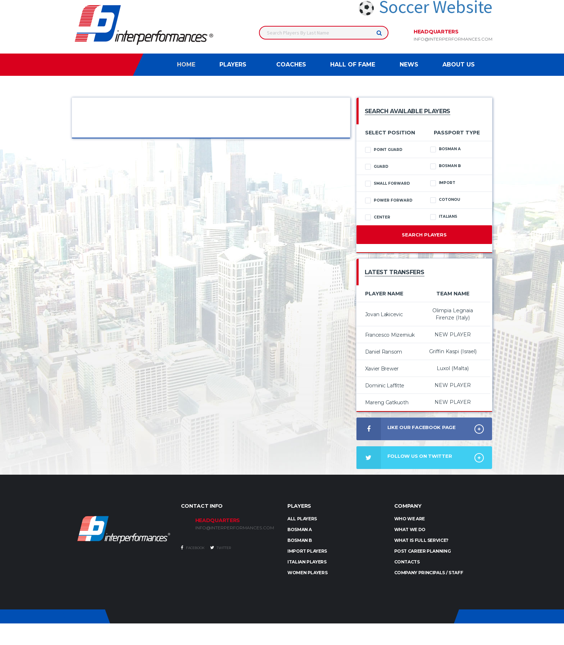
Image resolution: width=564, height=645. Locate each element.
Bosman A (445, 149)
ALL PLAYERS (302, 518)
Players (232, 64)
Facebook (193, 547)
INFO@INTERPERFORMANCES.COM (234, 527)
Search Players (424, 235)
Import (442, 182)
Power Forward (389, 200)
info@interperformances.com (453, 39)
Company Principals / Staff (428, 572)
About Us (458, 64)
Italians (443, 216)
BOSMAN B (299, 540)
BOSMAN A (299, 529)
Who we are (409, 518)
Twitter (220, 547)
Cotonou (445, 199)
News (409, 64)
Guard (376, 166)
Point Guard (383, 149)
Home (186, 64)
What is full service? (421, 540)
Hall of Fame (352, 64)
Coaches (291, 64)
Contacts (407, 562)
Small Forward (387, 183)
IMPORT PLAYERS (307, 551)
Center (377, 217)
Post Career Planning (422, 551)
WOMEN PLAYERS (307, 572)
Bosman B (445, 166)
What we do (410, 529)
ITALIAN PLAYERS (307, 562)
